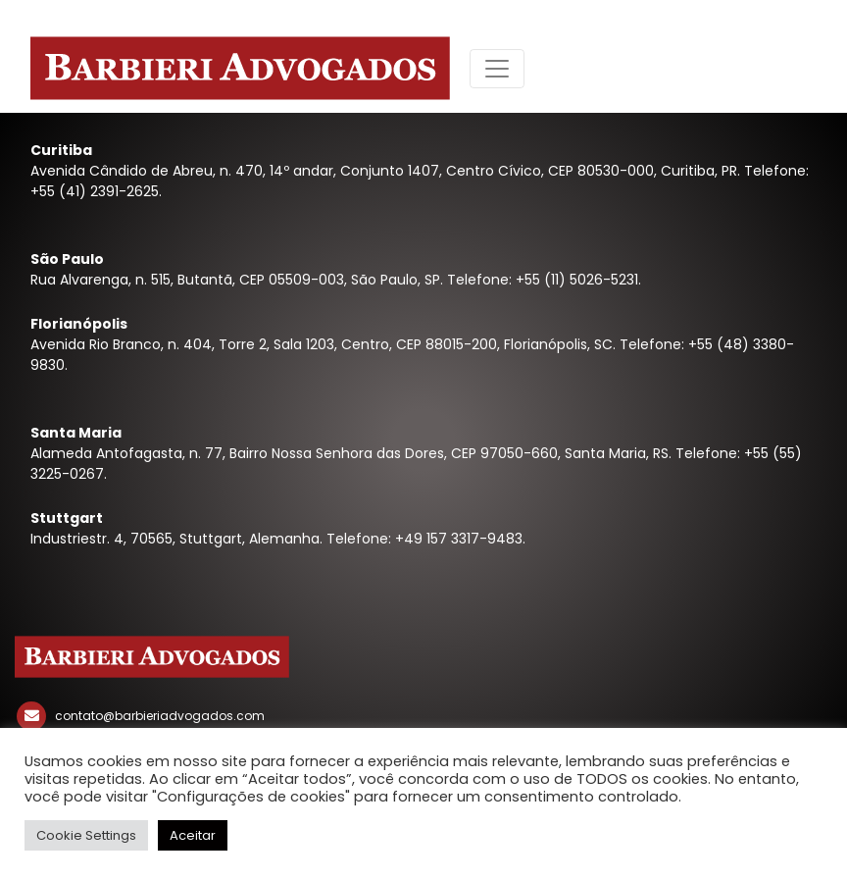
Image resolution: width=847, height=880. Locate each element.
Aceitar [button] (193, 835)
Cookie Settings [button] (86, 835)
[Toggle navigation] (497, 68)
